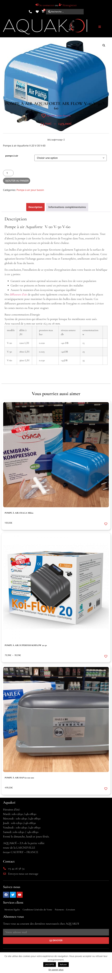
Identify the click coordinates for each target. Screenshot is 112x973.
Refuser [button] (63, 964)
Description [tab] (35, 207)
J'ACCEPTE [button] (49, 964)
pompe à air (11, 156)
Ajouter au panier (17, 180)
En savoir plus (56, 969)
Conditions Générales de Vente (37, 909)
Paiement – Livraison (65, 909)
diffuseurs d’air (18, 294)
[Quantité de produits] (8, 173)
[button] (99, 26)
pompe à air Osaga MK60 (19, 512)
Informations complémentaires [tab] (67, 207)
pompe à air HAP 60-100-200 (19, 777)
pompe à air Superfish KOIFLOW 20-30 (26, 645)
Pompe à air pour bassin (30, 190)
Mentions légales (12, 909)
